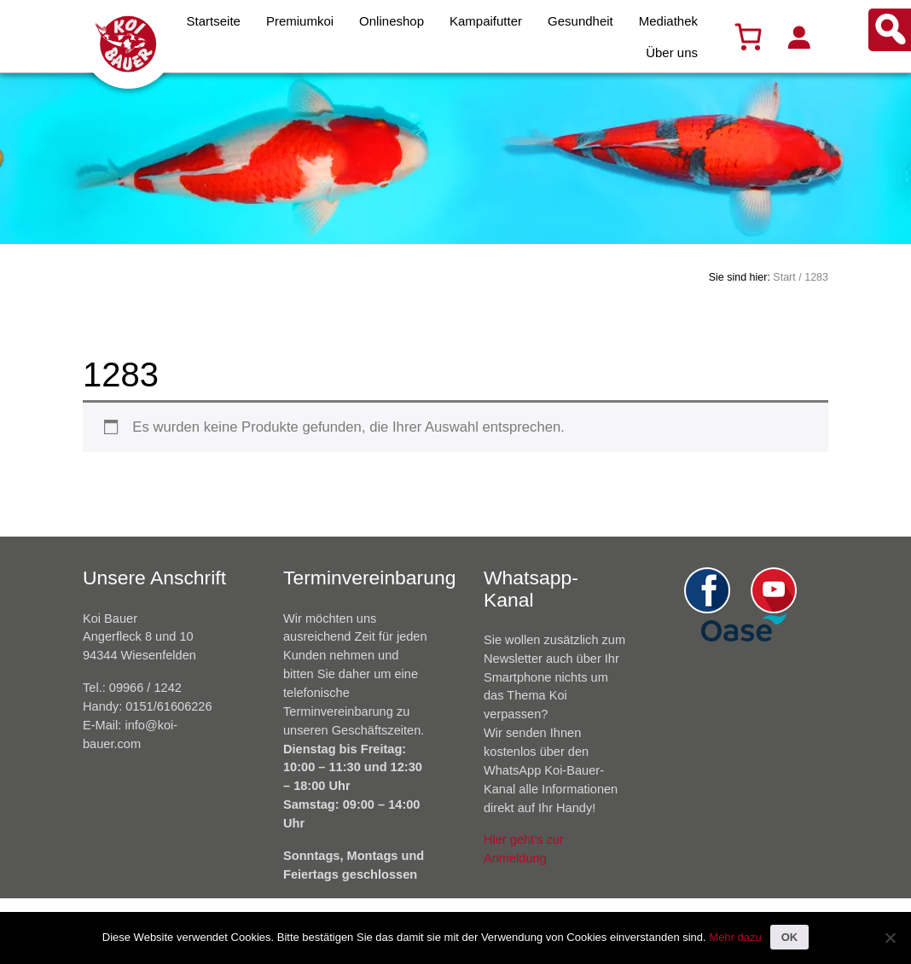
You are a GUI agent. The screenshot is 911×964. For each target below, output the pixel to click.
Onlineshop (391, 21)
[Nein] (889, 937)
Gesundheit (580, 21)
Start (784, 277)
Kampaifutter (486, 21)
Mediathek (668, 21)
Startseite (214, 21)
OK (789, 937)
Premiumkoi (300, 21)
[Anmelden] (798, 37)
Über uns (672, 52)
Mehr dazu (735, 937)
